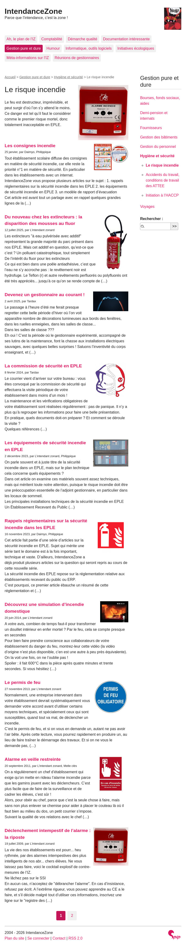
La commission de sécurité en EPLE (43, 365)
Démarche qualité (82, 39)
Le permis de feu (22, 682)
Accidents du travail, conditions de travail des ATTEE (162, 180)
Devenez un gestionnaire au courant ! (45, 294)
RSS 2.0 (75, 938)
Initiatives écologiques (136, 48)
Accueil (10, 77)
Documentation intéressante (126, 39)
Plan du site (14, 938)
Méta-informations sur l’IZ (28, 58)
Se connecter (38, 938)
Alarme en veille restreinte (33, 759)
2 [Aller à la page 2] (72, 916)
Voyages (147, 207)
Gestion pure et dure (24, 48)
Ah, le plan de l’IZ (21, 39)
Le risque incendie (162, 165)
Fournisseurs (151, 128)
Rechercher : (151, 219)
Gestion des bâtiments (158, 137)
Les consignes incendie (30, 145)
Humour (53, 48)
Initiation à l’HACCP (162, 195)
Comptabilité (51, 39)
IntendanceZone (33, 11)
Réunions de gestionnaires (77, 58)
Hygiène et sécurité (68, 77)
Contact (59, 938)
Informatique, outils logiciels (89, 48)
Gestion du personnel (158, 147)
